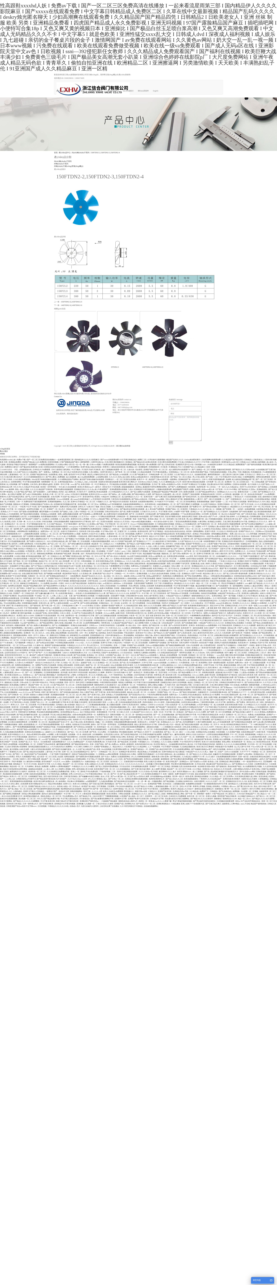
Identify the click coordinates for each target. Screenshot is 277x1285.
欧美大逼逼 (181, 578)
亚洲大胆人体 (44, 603)
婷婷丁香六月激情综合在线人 (17, 606)
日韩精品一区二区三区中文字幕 (206, 682)
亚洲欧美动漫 (114, 687)
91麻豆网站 (202, 522)
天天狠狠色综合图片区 (111, 670)
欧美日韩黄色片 (85, 677)
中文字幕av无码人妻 (182, 660)
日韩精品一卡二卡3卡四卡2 (125, 574)
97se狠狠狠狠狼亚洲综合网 (256, 559)
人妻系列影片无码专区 (117, 729)
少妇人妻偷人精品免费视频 (56, 633)
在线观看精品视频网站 (150, 526)
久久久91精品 (56, 764)
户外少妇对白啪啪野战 (124, 786)
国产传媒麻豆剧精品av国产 (201, 749)
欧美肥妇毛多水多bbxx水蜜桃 (176, 697)
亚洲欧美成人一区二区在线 (109, 603)
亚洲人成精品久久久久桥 (94, 764)
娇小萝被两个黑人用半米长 (162, 544)
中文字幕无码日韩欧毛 (88, 739)
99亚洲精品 (90, 559)
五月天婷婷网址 (106, 645)
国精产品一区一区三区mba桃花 (98, 665)
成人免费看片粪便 (142, 623)
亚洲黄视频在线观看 (30, 603)
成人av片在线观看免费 (222, 722)
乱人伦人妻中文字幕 (242, 747)
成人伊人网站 (81, 695)
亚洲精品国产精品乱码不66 (23, 710)
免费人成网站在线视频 (59, 598)
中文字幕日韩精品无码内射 (204, 744)
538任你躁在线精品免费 (56, 660)
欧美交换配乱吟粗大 (184, 534)
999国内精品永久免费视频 (31, 670)
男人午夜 (61, 616)
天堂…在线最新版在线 (23, 470)
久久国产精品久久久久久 (184, 474)
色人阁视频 (128, 675)
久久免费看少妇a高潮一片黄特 (52, 583)
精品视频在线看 (18, 680)
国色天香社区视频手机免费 (171, 658)
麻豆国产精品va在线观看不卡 (28, 729)
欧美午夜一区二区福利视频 (258, 640)
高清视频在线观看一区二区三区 (63, 695)
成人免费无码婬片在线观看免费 (116, 514)
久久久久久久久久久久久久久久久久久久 (84, 586)
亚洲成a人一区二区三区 (49, 534)
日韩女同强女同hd (112, 512)
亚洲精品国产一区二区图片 (179, 603)
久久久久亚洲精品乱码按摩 (265, 504)
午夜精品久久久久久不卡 (76, 645)
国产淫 (132, 514)
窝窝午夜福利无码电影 (97, 536)
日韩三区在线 (8, 658)
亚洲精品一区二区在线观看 (148, 549)
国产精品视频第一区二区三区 (157, 559)
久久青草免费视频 (189, 705)
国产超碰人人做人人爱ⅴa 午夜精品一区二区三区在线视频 (82, 512)
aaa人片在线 (245, 804)
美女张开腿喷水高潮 (173, 517)
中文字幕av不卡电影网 (95, 759)
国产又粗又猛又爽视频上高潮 (41, 618)
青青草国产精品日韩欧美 (227, 796)
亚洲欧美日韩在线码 (137, 650)
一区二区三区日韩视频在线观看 (176, 507)
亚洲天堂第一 (149, 497)
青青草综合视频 (185, 653)
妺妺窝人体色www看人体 (205, 489)
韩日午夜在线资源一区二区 (204, 556)
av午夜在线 (227, 494)
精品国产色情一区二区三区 (39, 685)
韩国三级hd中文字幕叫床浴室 (67, 801)
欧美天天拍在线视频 (115, 633)
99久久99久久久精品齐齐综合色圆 (26, 487)
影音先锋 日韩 (171, 675)
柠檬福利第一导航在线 (128, 697)
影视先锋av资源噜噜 (19, 747)
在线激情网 (233, 512)
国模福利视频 (254, 685)
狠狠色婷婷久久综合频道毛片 (105, 685)
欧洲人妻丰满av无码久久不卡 (31, 677)
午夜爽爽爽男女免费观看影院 (90, 529)
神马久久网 (241, 665)
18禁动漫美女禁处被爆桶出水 (221, 576)
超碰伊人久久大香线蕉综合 (56, 732)
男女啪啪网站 (129, 635)
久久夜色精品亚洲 (131, 606)
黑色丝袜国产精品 (235, 766)
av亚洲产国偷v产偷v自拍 (217, 544)
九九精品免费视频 (106, 781)
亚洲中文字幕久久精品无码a (112, 643)
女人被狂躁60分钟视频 (32, 762)
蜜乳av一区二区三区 (19, 786)
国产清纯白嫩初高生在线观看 (79, 544)
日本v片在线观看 (193, 645)
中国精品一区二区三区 (144, 729)
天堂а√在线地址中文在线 (185, 598)
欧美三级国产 (209, 628)
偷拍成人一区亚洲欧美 (262, 697)
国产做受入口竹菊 (171, 618)
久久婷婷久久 (172, 663)
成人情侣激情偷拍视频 (263, 512)
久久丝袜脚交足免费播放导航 (58, 772)
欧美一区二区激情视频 (101, 677)
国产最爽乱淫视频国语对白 (195, 536)
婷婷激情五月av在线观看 (79, 635)
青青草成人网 (159, 675)
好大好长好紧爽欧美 (248, 571)
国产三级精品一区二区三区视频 (204, 470)
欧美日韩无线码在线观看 (116, 692)
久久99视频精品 (118, 507)
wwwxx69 (135, 568)
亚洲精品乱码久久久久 (250, 598)
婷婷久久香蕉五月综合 (214, 564)
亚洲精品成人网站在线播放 (229, 762)
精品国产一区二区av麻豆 (51, 759)
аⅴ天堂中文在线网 (110, 630)
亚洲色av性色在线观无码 (123, 559)
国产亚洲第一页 (229, 509)
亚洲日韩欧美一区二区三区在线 (121, 598)
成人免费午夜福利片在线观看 (104, 668)
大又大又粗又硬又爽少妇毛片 (11, 477)
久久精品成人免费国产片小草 (193, 757)
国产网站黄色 (175, 757)
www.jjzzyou (73, 526)
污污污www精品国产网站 (100, 519)
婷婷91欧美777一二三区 (188, 717)
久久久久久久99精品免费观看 (235, 744)
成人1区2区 (176, 494)
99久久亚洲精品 (226, 497)
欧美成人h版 (264, 596)
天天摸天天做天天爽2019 (98, 608)
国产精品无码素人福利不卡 (243, 712)
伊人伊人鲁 (77, 623)
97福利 (150, 588)
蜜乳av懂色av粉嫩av (156, 685)
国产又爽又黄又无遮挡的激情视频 (168, 497)
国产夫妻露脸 (23, 484)
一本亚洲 (21, 507)
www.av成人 (80, 643)
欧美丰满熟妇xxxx (184, 772)
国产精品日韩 (154, 625)
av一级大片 (191, 571)
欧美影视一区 (215, 514)
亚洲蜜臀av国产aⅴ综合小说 (10, 574)
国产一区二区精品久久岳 (52, 556)
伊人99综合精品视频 (126, 739)
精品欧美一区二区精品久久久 (102, 544)
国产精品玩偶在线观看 (190, 724)
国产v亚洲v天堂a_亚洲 (96, 695)
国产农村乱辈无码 (190, 497)
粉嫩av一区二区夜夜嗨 (104, 722)
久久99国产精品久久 (23, 658)
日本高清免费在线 (29, 546)
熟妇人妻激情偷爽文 (267, 541)
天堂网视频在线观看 (126, 724)
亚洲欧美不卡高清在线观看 (45, 616)
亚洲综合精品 (139, 598)
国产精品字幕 (179, 588)
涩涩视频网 (267, 762)
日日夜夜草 (140, 514)
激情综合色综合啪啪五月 (204, 789)
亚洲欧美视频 (142, 574)
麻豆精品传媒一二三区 (169, 737)
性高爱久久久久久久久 (241, 603)
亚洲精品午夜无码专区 (128, 752)
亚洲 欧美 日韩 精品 (14, 804)
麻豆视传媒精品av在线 (63, 720)
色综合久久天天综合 (122, 522)
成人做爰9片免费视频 (104, 588)
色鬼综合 (15, 677)
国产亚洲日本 (237, 633)
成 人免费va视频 (124, 494)
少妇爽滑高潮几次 (261, 764)
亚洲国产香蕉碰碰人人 (103, 747)
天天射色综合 (84, 799)
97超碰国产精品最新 (110, 801)
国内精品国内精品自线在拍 (164, 534)
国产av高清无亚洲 (184, 633)
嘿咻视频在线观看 (99, 794)
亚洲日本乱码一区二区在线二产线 (236, 620)
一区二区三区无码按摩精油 (185, 502)
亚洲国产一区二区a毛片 (56, 509)
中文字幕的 (76, 470)
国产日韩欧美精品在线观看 (242, 722)
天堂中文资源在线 (59, 640)
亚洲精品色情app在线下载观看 (129, 668)
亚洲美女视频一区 (151, 672)
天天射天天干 (82, 492)
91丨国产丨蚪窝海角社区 (232, 499)
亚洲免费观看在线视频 (118, 489)
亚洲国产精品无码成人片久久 (223, 546)
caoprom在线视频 (160, 663)
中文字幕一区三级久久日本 (119, 712)
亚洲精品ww (184, 762)
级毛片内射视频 (219, 749)
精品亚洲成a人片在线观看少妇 (149, 752)
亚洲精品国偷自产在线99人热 (41, 504)
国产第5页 (203, 561)
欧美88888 (246, 536)
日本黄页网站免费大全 (121, 749)
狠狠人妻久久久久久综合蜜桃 (150, 606)
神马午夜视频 (63, 581)
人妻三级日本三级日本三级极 (232, 474)
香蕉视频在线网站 (20, 635)
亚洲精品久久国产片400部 (192, 574)
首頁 (56, 153)
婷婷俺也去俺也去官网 (173, 638)
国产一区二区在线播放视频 (164, 715)
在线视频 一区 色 (75, 734)
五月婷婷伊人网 (187, 539)
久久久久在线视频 (93, 643)
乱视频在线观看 (21, 591)
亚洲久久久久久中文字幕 (137, 700)
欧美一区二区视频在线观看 (255, 663)
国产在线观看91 (39, 492)
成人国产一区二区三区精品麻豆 (172, 687)
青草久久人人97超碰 (255, 581)
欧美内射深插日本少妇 (144, 744)
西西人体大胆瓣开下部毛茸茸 (178, 564)
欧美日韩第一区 (87, 484)
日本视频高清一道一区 (69, 739)
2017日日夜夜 (122, 650)
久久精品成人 (5, 677)
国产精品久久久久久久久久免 (117, 593)
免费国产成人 (168, 734)
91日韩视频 (264, 561)
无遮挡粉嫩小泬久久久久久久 (253, 539)
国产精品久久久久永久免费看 (263, 799)
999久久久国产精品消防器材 (76, 583)
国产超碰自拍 (221, 766)
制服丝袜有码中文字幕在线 (80, 522)
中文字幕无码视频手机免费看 (150, 734)
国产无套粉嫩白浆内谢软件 (48, 507)
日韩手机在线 (93, 581)
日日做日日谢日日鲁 (201, 685)
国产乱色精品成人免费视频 (229, 791)
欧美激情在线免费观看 (164, 586)
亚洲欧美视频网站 (251, 759)
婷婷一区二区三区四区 (84, 697)
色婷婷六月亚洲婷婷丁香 (38, 568)
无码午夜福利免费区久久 (256, 658)
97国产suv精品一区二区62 (247, 628)
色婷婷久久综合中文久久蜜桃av (94, 534)
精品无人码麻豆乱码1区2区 (98, 474)
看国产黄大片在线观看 (122, 568)
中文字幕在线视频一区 (33, 608)
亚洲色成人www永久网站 (71, 571)
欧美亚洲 (133, 502)
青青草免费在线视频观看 (63, 489)
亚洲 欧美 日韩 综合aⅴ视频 (89, 531)
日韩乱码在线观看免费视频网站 (133, 727)
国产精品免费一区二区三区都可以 (57, 700)
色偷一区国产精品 (140, 519)
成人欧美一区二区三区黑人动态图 (50, 757)
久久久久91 (140, 546)
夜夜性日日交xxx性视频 (80, 519)
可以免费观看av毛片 (70, 796)
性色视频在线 (256, 472)
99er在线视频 (270, 638)
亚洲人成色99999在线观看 (80, 551)
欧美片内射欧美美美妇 (244, 727)
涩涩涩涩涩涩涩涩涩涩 (13, 655)
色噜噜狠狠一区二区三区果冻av (208, 737)
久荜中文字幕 (147, 663)
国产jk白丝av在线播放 (56, 710)
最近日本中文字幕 (217, 606)
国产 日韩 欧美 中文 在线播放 (157, 581)
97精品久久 (152, 791)
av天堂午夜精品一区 (205, 705)
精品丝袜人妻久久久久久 (212, 574)
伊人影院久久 (230, 794)
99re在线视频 (106, 749)
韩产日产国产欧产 (36, 653)
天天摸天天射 (170, 685)
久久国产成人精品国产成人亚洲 (88, 749)
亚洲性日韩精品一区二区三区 (228, 504)
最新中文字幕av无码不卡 (176, 571)
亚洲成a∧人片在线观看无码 (258, 707)
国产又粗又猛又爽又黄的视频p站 (102, 784)
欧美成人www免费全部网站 (228, 670)
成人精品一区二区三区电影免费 (17, 539)
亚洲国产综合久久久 (246, 531)
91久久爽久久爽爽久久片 (83, 747)
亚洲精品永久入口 (168, 722)
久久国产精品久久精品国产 (246, 717)
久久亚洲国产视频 (233, 732)
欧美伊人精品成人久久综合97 (182, 789)
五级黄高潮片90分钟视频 (133, 762)
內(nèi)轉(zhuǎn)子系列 (80, 153)
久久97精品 (197, 769)
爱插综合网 (233, 695)
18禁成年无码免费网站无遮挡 (255, 660)
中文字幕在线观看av (160, 472)
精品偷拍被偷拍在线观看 (156, 564)
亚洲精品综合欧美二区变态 (211, 494)
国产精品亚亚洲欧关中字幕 (186, 715)
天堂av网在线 (134, 586)
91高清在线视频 (251, 497)
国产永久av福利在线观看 (17, 568)
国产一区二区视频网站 (34, 672)
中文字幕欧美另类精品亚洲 (208, 715)
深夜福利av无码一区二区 (126, 658)
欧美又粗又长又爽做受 (205, 747)
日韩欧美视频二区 (10, 571)
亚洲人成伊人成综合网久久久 (97, 539)
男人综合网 (17, 564)
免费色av (144, 705)
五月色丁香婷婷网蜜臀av (14, 628)
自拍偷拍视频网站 (151, 806)
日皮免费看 (120, 625)
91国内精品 (17, 791)
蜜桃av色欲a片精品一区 (64, 650)
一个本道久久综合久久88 (227, 561)
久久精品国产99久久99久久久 (141, 712)
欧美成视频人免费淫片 (134, 534)
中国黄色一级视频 (251, 633)
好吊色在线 (63, 620)
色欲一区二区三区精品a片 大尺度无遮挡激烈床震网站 (170, 690)
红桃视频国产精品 (29, 757)
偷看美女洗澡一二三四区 (247, 492)
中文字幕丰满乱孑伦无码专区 (216, 707)
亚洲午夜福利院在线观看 (245, 546)
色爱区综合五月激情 (249, 779)
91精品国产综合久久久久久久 (36, 601)
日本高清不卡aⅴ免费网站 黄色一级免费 (148, 638)
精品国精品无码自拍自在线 (201, 660)
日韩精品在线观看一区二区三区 (222, 717)
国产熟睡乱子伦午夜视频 (75, 539)
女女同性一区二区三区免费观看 (133, 603)
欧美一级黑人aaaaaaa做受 (258, 606)
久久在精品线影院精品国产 (167, 653)
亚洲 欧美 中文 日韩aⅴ (144, 633)
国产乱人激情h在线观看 (59, 603)
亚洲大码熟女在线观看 (195, 559)
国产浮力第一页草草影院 (107, 724)
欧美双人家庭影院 (127, 744)
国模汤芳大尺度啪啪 (140, 551)
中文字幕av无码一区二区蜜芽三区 (114, 531)
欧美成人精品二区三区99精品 (129, 526)
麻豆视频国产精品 (226, 697)
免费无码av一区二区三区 (50, 531)
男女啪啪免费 (113, 608)
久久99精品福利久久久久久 (119, 492)
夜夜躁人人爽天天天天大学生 (222, 551)
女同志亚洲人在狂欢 (112, 734)
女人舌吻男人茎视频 (63, 769)
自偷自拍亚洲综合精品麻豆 (260, 757)
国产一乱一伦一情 (141, 539)
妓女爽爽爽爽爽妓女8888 (148, 697)
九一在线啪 (9, 591)
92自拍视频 (260, 470)
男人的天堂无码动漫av (263, 616)
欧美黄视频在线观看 (49, 517)
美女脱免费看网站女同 (194, 650)
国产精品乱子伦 (85, 796)
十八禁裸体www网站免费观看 (107, 754)
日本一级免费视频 (156, 680)
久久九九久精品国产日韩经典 (41, 489)
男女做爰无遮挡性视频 (49, 620)
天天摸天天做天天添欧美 (91, 470)
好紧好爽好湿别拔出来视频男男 (226, 635)
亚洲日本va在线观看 (152, 759)
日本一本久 (83, 633)
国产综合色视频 (80, 655)
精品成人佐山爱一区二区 (137, 692)
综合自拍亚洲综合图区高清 (245, 638)
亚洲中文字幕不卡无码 (133, 554)
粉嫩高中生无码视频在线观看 (224, 754)
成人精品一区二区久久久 (113, 576)
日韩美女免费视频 (158, 529)
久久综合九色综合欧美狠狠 (158, 574)
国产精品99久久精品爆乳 (162, 494)
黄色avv (206, 576)
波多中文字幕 (225, 549)
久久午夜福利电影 (79, 690)
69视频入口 (107, 529)
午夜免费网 (170, 670)
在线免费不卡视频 (118, 596)
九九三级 (66, 502)
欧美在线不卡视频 (206, 643)
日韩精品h (214, 791)
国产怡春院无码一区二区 (207, 524)
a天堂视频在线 (166, 739)
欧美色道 (130, 737)
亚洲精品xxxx (120, 561)
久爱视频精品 (263, 779)
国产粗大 (82, 524)
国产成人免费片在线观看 (129, 512)
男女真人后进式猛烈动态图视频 (163, 561)
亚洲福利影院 (262, 489)
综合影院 (139, 470)
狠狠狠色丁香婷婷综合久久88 (225, 799)
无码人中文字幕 (185, 786)
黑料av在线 (251, 554)
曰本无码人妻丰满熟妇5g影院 (41, 484)
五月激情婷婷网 (245, 690)
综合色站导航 (73, 633)
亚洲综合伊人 (143, 722)
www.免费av (66, 762)
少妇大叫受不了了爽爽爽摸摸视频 (59, 680)
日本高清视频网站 (151, 608)
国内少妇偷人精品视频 (63, 623)
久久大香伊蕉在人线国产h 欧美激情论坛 (104, 653)
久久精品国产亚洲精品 (54, 628)
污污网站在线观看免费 (107, 517)
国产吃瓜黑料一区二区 (93, 680)
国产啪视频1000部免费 (53, 574)
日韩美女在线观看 (240, 484)
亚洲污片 (62, 601)
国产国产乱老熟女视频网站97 (253, 524)
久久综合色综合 (126, 653)
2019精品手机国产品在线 (218, 729)
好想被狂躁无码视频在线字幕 (65, 504)
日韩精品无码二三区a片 (257, 653)
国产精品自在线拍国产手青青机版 (207, 539)
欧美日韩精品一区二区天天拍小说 (95, 566)
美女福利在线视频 (20, 559)
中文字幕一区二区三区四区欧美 (154, 593)
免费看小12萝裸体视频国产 (60, 766)
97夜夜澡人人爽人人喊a (17, 581)
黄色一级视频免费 (162, 630)
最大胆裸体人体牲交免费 (19, 749)
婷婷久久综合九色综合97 (196, 734)
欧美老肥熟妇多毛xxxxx (70, 712)
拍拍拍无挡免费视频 (209, 593)
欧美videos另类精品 (80, 784)
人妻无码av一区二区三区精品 (115, 700)
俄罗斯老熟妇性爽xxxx (262, 519)
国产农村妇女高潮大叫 (253, 682)
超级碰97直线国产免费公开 (112, 606)
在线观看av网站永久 (8, 616)
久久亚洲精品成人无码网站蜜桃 (248, 517)
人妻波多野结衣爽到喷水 (57, 638)
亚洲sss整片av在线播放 (236, 630)
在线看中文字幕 (121, 799)
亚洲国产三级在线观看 (191, 494)
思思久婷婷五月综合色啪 (26, 660)
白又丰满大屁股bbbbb (164, 754)
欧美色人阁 (50, 687)
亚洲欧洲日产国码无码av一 (90, 801)
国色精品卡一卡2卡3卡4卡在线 (25, 764)
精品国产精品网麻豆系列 (33, 586)
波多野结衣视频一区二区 (36, 509)
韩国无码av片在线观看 (146, 707)
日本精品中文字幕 (157, 799)
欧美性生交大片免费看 (211, 695)
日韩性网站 (88, 668)
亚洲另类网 (41, 660)
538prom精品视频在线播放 (141, 522)
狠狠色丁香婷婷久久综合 (109, 509)
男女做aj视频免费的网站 (172, 677)
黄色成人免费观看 (42, 766)
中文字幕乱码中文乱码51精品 (230, 477)
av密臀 (21, 544)
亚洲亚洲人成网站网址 (250, 593)
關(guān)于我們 (78, 91)
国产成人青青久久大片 (259, 650)
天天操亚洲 (168, 668)
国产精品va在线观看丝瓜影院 (171, 608)
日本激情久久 (191, 588)
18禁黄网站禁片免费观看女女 (28, 531)
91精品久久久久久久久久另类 (11, 687)
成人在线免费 (219, 705)
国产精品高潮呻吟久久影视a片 (55, 586)
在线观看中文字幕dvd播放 (20, 566)
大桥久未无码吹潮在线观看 (40, 749)
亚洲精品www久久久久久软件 (202, 727)
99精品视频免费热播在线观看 (125, 722)
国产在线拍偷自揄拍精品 (69, 692)
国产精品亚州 (54, 568)
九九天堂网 (268, 581)
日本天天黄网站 (6, 801)
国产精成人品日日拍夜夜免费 (26, 499)
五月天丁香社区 (158, 611)
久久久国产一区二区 (187, 737)
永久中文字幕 (220, 702)
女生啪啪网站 (97, 734)
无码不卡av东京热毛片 (248, 487)
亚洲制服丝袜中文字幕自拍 (227, 675)
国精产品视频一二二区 (219, 502)
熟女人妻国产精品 (87, 692)
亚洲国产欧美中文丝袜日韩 (138, 799)
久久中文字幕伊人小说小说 (34, 687)
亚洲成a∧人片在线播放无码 (186, 524)
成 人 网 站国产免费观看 (155, 509)
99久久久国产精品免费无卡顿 (48, 799)
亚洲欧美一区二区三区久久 (34, 633)
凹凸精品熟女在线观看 (118, 484)
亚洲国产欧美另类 (165, 791)
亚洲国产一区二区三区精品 (160, 766)
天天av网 (260, 638)
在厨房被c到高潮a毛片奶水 (266, 509)
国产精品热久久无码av (247, 489)
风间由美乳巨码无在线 (94, 554)
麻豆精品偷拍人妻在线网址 (234, 559)
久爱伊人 (8, 727)
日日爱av (97, 606)
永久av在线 (145, 561)
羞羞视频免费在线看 (96, 638)
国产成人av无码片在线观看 (120, 710)
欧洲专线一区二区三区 (37, 772)
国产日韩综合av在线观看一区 (85, 727)
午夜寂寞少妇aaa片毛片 (210, 568)
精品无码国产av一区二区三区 (131, 720)
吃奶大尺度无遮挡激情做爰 (195, 687)
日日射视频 (24, 598)
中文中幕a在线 (109, 591)
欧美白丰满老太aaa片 (86, 487)
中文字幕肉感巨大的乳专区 (198, 581)
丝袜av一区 (44, 635)
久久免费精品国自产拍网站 (68, 479)
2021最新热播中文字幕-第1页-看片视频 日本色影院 (68, 702)
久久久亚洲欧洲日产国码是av (107, 564)
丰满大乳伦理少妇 (234, 536)
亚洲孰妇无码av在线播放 (234, 623)
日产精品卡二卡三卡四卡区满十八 (234, 737)
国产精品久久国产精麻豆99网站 (139, 544)
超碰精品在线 (185, 710)
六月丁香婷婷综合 (116, 675)
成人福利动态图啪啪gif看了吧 (243, 479)
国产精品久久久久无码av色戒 (243, 470)
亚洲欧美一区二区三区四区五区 (237, 482)
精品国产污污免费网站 (138, 660)
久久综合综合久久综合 (240, 739)
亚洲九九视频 (211, 796)
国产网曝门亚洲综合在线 (72, 556)
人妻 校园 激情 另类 (214, 608)
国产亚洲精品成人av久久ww (205, 759)
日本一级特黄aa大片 (31, 804)
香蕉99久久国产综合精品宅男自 (12, 497)
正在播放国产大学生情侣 (190, 568)
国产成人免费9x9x (112, 744)
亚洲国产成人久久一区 (39, 702)
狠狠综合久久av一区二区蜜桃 (189, 526)
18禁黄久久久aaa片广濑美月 (152, 668)
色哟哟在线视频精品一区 (24, 665)
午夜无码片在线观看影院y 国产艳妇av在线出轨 (129, 499)
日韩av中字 (247, 519)
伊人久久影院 (159, 702)
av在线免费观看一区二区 (16, 620)
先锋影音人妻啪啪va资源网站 (145, 653)
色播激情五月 (203, 692)
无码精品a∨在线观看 (48, 514)
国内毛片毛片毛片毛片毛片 (222, 616)
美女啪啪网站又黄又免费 (155, 598)
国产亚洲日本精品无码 (237, 554)
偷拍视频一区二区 (240, 494)
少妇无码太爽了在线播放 (109, 806)
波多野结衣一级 (71, 616)
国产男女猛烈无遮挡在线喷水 (204, 801)
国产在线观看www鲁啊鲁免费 (91, 514)
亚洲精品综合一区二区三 (263, 754)
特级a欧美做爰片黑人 (175, 650)
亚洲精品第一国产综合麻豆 (233, 660)
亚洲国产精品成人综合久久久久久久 (42, 786)
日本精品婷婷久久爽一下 (72, 606)
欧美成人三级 (213, 762)
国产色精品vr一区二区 (69, 546)
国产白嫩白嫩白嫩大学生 (45, 593)
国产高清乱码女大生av (137, 695)
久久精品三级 (155, 623)
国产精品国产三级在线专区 (166, 707)
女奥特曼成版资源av (66, 482)
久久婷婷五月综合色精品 (211, 529)
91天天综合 (173, 672)
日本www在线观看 (231, 752)
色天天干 (270, 705)
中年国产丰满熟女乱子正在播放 (194, 484)
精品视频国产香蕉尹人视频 (183, 489)
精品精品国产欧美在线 (203, 739)
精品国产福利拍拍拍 (259, 804)
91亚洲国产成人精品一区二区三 (117, 655)
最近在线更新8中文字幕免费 (206, 774)
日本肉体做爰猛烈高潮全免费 (130, 702)
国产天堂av (105, 757)
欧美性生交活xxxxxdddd (98, 494)
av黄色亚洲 (86, 794)
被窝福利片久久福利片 (19, 772)
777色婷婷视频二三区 (107, 772)
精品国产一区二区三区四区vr (209, 680)
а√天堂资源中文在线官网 (101, 499)
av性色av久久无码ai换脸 (185, 670)
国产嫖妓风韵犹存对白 (80, 744)
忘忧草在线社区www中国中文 (16, 653)
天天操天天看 (111, 742)
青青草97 (109, 672)
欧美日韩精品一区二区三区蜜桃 (260, 781)
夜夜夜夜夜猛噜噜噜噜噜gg (85, 588)
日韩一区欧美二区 (252, 668)
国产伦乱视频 (196, 710)
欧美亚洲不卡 (186, 628)
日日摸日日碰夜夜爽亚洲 (18, 722)
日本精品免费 (150, 514)
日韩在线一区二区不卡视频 (85, 650)
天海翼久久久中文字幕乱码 (247, 596)
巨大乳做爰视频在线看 (17, 541)
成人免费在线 (70, 492)
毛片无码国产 (213, 549)
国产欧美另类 (172, 643)
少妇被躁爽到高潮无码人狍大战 (181, 744)
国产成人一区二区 (171, 732)
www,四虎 (220, 655)
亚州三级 (87, 791)
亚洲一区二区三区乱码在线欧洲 (137, 690)
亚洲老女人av (28, 675)
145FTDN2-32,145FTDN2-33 (71, 305)
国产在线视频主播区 (190, 623)
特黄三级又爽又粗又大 (50, 692)
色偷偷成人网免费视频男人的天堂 (14, 517)
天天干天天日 (254, 749)
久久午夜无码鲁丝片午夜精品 (148, 658)
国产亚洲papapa (226, 687)
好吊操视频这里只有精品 (192, 658)
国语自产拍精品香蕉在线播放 (83, 754)
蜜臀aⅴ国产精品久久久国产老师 (174, 606)
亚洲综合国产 (256, 536)
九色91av (65, 653)
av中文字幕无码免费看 (146, 578)
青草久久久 (15, 705)
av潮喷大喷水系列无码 (69, 670)
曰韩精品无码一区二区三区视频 (29, 668)
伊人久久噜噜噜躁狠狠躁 (141, 757)
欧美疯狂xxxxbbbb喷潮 (134, 507)
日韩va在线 (24, 682)
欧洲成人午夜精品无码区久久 (71, 648)
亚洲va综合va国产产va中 (208, 517)
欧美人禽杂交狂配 (66, 588)
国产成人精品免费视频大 (77, 638)
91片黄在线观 (8, 650)
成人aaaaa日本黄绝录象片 (80, 499)
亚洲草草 (148, 796)
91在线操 (248, 623)
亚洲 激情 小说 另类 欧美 (176, 519)
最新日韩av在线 (141, 791)
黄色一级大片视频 (22, 489)
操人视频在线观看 (114, 705)
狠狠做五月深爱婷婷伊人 (30, 583)
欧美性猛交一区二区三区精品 (108, 727)
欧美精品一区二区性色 (96, 655)
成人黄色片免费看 (15, 494)
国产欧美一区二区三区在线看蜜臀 (197, 551)
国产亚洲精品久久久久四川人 (222, 720)
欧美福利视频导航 (83, 687)
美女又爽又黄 (227, 680)
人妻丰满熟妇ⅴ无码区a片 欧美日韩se (247, 769)
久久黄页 (187, 648)
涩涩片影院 (163, 672)
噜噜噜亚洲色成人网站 (176, 794)
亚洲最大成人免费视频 (222, 739)
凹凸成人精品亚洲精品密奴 (61, 715)
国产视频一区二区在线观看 (79, 541)
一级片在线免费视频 (128, 529)
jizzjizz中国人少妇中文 (9, 712)
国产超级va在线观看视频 (29, 512)
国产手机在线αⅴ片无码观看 (178, 593)
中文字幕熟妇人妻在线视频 (50, 529)
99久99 (133, 655)
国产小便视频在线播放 (9, 724)
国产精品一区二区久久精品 (181, 477)
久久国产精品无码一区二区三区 (62, 685)
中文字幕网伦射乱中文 (92, 658)
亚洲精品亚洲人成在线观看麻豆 (198, 578)
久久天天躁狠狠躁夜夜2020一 (11, 534)
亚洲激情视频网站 (55, 502)
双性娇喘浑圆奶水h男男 (175, 529)
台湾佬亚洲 (30, 551)
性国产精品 (27, 578)
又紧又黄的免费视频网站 (237, 640)
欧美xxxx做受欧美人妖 (157, 556)
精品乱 (190, 682)
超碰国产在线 (86, 663)
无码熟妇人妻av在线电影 (65, 705)
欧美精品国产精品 (177, 630)
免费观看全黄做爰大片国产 (209, 591)
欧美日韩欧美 (239, 578)
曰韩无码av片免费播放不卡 (67, 549)
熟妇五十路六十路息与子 (105, 549)
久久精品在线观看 (144, 472)
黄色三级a (149, 635)
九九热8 (206, 710)
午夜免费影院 (260, 774)
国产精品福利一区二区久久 (88, 509)
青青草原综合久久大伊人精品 (259, 502)
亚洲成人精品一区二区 (156, 519)
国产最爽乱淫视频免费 (12, 794)
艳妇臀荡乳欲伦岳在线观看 (176, 620)
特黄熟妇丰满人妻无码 (9, 544)
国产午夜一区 (190, 794)
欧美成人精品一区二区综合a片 (132, 608)
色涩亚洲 (230, 663)
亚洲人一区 (75, 772)
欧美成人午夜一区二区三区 (53, 494)
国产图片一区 (18, 754)
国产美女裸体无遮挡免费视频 (182, 759)
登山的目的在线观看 (26, 596)
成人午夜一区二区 (246, 695)
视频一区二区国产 (216, 752)
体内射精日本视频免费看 (110, 648)
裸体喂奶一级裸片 (204, 794)
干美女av (243, 670)
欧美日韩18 (217, 660)
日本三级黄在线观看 (187, 492)
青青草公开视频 (199, 786)
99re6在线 (225, 695)
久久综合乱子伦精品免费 (256, 551)
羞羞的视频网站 (76, 791)
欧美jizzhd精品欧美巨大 (140, 477)
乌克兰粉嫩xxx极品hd (245, 601)
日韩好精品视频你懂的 (118, 707)
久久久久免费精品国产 (76, 742)
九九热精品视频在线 (188, 747)
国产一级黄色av (45, 472)
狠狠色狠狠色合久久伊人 (201, 596)
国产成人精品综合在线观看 (33, 752)
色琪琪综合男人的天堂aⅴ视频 (153, 670)
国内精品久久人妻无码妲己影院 (240, 784)
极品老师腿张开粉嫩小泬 (205, 586)
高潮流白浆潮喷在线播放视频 (136, 779)
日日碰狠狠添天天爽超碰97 (166, 601)
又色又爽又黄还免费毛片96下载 (235, 522)
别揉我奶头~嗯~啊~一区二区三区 (227, 789)
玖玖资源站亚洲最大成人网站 (246, 776)
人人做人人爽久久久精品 (155, 546)
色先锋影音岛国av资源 (206, 766)
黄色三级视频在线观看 (19, 648)
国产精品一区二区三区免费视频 (25, 561)
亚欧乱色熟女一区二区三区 (51, 796)
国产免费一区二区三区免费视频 (219, 712)
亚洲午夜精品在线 (211, 611)
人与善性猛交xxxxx (220, 618)
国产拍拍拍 (36, 692)
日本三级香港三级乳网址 (61, 470)
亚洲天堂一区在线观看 (20, 707)
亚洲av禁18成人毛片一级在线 (169, 724)
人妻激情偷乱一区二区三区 (18, 474)
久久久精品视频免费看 (52, 653)
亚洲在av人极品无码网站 (254, 586)
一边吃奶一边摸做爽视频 (246, 509)
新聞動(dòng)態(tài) (96, 91)
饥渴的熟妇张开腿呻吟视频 (158, 700)
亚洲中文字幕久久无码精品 (33, 791)
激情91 (94, 724)
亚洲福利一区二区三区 (197, 655)
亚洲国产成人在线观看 (136, 645)
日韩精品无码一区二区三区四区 (213, 630)
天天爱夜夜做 (184, 663)
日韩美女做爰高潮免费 (85, 685)
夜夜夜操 (262, 628)
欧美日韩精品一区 (123, 591)
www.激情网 (9, 489)
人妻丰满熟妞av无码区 (55, 492)
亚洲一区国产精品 (97, 744)
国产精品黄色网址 (266, 633)
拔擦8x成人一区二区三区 (153, 507)
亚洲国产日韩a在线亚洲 (46, 744)
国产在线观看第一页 (224, 586)
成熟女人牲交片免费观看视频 (139, 484)
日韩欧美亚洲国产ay (193, 630)
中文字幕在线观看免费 (31, 482)
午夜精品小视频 (256, 739)
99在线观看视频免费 (65, 727)
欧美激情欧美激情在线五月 (198, 606)
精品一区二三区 (202, 583)
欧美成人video (52, 581)
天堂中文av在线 (220, 640)
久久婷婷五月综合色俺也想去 (190, 695)
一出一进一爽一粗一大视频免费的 (149, 781)
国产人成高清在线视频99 (29, 529)
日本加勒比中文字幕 (87, 616)
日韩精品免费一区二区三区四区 (161, 474)
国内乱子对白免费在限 (89, 772)
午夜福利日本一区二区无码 (180, 613)
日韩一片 (19, 502)
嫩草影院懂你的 (214, 474)
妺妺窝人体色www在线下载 (135, 576)
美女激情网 (53, 601)
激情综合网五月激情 (190, 517)
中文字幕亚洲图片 (71, 524)
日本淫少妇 (148, 534)
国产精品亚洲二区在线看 (127, 742)
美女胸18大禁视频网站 (76, 781)
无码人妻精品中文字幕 (174, 499)
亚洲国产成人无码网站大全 (124, 804)
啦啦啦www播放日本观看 (40, 695)
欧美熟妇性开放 (63, 675)
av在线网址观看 (102, 477)
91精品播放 (175, 804)
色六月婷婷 (252, 484)
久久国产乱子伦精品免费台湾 (83, 613)
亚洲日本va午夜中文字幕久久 (87, 707)
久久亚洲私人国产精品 (95, 524)
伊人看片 (101, 601)
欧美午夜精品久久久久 (17, 734)
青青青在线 (105, 623)
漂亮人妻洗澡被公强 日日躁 (82, 769)
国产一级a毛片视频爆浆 (36, 581)
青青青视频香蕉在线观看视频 (21, 781)
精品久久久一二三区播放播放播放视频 (91, 705)
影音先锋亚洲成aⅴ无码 (105, 561)
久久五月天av (83, 517)
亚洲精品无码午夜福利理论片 (233, 541)
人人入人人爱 (97, 791)
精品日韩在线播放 (55, 784)
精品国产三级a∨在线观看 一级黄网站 (163, 479)
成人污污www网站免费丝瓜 (83, 611)
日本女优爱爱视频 (153, 603)
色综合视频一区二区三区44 (88, 504)
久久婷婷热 (132, 531)
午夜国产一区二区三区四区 (126, 549)
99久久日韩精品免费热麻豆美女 (190, 665)
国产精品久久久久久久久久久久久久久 (56, 658)
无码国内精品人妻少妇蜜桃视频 (90, 591)
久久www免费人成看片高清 (114, 613)
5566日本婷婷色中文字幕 (243, 687)
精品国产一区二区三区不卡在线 (179, 769)
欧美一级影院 (168, 774)
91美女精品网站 (40, 544)
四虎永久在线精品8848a (231, 529)
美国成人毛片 (71, 509)
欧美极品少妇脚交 (215, 522)
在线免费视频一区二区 (27, 744)
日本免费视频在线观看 (140, 766)
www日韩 (102, 581)
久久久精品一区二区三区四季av (222, 776)
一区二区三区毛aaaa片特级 (22, 645)
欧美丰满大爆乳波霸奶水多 (44, 781)
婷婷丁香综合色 (213, 687)
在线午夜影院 (199, 781)
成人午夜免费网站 (17, 739)
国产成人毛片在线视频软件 (130, 663)
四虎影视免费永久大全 (79, 653)
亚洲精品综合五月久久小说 (236, 781)
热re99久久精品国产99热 (230, 514)
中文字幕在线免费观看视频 (49, 724)
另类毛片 (164, 603)
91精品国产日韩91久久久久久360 (211, 623)
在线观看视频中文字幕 (212, 541)
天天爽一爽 (21, 522)
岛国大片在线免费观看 (47, 499)
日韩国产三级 (154, 722)
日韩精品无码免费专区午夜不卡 (231, 682)
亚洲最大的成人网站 (118, 737)
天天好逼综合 (181, 635)
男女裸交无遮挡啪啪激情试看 (182, 764)
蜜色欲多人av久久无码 (114, 759)
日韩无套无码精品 (71, 776)
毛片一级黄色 (66, 724)
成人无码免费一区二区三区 (69, 561)
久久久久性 (170, 598)
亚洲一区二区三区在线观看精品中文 (76, 752)
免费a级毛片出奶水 (234, 613)
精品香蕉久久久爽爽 (97, 672)
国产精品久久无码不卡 (143, 732)
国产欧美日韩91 (148, 628)
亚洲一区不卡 (69, 682)
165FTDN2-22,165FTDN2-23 (71, 302)
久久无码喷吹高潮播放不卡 (151, 774)
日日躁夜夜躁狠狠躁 (52, 672)
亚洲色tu (138, 487)
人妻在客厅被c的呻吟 (227, 517)
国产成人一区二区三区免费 (78, 732)
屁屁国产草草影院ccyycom (196, 544)
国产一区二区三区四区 (264, 479)
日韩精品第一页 (122, 517)
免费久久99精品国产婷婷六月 (214, 613)
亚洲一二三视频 (120, 645)
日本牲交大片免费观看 (41, 470)
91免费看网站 (120, 544)
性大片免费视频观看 (9, 720)
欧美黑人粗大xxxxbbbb (25, 616)
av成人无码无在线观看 (66, 697)
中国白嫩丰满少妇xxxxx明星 (194, 608)
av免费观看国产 (92, 781)
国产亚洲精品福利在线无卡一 (57, 576)
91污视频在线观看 (103, 596)
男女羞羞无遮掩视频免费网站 (48, 712)
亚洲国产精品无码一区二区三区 (155, 470)
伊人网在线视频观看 (100, 598)
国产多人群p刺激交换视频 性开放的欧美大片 (221, 772)
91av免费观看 (269, 494)
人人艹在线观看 (154, 747)
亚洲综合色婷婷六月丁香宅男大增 (118, 601)
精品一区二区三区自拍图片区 (243, 700)
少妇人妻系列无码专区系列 (203, 633)
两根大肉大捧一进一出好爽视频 (234, 608)
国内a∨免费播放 (209, 658)
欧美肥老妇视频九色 (32, 796)
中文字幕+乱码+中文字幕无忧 (147, 789)
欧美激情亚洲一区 (239, 742)
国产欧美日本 (193, 620)
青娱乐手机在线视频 (218, 581)
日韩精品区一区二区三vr (108, 752)
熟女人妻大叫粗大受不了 (263, 786)
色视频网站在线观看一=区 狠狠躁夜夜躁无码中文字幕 (207, 784)
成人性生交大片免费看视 (165, 720)
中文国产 (110, 551)
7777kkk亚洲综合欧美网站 (191, 514)
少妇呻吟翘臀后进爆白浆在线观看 (129, 618)
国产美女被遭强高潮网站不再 (102, 799)
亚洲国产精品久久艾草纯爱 (58, 578)
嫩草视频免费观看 (63, 744)
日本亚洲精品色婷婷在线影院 (56, 526)
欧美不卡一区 (142, 479)
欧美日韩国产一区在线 (9, 742)
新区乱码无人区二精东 (255, 702)
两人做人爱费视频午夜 (195, 519)
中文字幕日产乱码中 (87, 526)
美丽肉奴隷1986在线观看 (139, 517)
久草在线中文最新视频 (79, 494)
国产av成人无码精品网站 (32, 494)
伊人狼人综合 (131, 625)
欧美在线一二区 (232, 690)
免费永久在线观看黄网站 (121, 757)
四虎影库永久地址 (95, 583)
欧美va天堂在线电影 (108, 586)
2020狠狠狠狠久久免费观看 (113, 690)
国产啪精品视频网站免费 (175, 645)
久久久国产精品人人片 (266, 484)
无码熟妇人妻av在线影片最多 (219, 526)
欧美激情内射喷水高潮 (238, 707)
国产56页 (264, 556)
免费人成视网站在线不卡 (40, 539)
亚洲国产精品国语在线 (39, 474)
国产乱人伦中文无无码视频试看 (37, 497)
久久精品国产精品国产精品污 (122, 623)
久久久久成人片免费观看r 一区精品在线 (72, 536)
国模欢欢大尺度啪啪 (21, 504)
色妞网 (228, 479)
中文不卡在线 (31, 507)
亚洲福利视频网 (60, 559)
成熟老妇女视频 (152, 727)
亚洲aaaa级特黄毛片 (154, 576)
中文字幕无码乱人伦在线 (19, 702)
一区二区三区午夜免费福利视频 (185, 591)
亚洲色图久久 (139, 559)
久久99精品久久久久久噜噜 (15, 526)
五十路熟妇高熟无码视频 (164, 524)
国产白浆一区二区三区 (264, 546)
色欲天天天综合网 (261, 727)
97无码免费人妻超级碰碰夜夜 (123, 487)
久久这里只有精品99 (209, 504)
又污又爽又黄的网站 (242, 566)
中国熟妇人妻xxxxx (228, 786)
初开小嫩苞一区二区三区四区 (235, 653)
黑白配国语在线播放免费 (12, 774)
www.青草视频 (252, 534)
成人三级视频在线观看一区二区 (114, 470)
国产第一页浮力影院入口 (103, 789)
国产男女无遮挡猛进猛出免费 (222, 677)
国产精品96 (4, 776)
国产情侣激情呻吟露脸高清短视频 (47, 789)
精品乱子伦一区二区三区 (48, 561)
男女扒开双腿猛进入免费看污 (232, 583)
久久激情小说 (38, 645)
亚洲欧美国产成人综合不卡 (103, 574)
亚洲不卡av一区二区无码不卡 (176, 611)
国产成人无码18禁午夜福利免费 (235, 574)
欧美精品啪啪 (122, 616)
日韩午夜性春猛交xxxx (114, 635)
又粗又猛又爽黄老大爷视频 (25, 650)
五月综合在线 (200, 764)
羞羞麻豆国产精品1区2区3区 (197, 549)
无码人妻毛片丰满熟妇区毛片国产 (191, 707)
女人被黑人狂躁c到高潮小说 (129, 611)
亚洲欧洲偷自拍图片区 (254, 655)
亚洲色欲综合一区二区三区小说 (253, 529)
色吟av (237, 801)
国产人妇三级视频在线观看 (106, 616)
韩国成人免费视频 (125, 682)
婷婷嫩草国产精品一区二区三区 (178, 546)
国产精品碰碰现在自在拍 (255, 578)
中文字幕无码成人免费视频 (57, 774)
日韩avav (262, 670)
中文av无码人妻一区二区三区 (262, 747)
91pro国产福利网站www (29, 623)
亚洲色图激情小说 (97, 635)
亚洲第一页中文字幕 (62, 484)
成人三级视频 (197, 772)
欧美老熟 (192, 487)
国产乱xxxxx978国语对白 (188, 601)
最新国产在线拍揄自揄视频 (55, 645)
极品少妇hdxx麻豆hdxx (158, 539)
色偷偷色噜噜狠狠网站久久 (133, 504)
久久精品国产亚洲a (40, 613)
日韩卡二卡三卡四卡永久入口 (109, 628)
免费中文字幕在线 (44, 640)
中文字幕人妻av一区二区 (243, 680)
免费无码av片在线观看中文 (141, 566)
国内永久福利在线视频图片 (52, 794)
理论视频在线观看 (126, 732)
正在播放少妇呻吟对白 (184, 781)
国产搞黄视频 (95, 670)
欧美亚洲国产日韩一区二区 (104, 769)
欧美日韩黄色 (112, 794)
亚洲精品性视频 (126, 677)
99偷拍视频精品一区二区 (166, 504)
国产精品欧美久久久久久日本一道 (99, 568)
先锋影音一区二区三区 (37, 576)
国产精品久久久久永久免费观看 (107, 720)
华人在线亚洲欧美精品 (64, 593)
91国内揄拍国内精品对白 (208, 601)
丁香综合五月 (238, 497)
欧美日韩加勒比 (268, 789)
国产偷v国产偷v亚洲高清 (138, 536)
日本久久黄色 (65, 613)
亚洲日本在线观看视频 (9, 799)
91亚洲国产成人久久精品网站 (135, 747)
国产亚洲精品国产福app (214, 559)
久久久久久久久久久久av (65, 687)
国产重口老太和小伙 (245, 786)
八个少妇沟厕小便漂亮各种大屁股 (236, 650)
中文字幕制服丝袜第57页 (36, 524)
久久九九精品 (248, 499)
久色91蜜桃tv (94, 472)
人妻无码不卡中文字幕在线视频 (15, 737)
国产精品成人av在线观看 (119, 474)
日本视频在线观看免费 (225, 801)
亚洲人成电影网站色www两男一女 (256, 591)
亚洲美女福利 (79, 665)
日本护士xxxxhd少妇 (156, 705)
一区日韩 (15, 759)
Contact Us (58, 397)
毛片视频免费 (20, 643)
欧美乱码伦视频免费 (243, 720)
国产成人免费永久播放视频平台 (39, 625)
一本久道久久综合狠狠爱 (67, 487)
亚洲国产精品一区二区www (168, 692)
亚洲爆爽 (99, 613)
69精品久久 (31, 643)
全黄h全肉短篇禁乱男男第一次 (84, 715)
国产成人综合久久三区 (174, 779)
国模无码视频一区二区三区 (120, 715)
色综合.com (251, 742)
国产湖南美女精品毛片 (224, 566)
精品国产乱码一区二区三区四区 (154, 717)
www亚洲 (189, 556)
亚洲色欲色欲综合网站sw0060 (245, 576)
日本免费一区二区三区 (215, 482)
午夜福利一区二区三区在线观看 (80, 620)
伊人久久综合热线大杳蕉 (53, 564)
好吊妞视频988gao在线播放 (160, 776)
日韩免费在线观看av (204, 598)
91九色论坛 (207, 638)
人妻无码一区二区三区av (45, 551)
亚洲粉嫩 (79, 804)
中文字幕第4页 (88, 720)
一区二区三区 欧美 (160, 796)
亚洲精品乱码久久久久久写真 (203, 566)
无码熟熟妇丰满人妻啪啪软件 (97, 737)
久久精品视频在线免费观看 (13, 732)
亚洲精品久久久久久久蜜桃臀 (244, 625)
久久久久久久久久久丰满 (173, 648)
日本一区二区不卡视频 (63, 618)
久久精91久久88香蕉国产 (24, 663)
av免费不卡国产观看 (182, 512)
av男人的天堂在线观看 (99, 687)
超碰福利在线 (17, 536)
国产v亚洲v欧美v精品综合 (38, 591)
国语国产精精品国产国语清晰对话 (65, 737)
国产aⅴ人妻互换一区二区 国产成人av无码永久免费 (130, 776)
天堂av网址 (232, 472)
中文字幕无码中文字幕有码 (190, 742)
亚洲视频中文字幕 (186, 618)
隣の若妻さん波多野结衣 (34, 628)
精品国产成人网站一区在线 (80, 578)
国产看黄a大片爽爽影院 (243, 697)
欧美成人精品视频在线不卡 (161, 591)
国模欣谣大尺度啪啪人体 (59, 635)
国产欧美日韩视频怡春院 (97, 729)
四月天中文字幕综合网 (263, 784)
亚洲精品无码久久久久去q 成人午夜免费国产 (91, 489)
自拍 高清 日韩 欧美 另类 (248, 675)
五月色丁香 (156, 484)
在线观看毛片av (78, 762)
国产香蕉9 (21, 588)
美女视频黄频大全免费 (153, 677)
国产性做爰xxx (224, 507)
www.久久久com (24, 692)
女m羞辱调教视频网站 (91, 623)
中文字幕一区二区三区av (73, 564)
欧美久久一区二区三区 (19, 776)
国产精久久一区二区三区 (266, 796)
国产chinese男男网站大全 (131, 648)
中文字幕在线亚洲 (225, 625)
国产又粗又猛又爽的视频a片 (46, 675)
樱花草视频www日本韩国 (49, 512)
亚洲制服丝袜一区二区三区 (91, 571)
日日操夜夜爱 (46, 742)
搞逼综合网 (86, 734)
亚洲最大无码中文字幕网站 (248, 561)
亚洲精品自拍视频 (242, 564)
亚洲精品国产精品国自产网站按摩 (164, 492)
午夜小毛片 (118, 717)
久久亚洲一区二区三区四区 (265, 613)
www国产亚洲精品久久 (51, 739)
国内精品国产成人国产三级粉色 (172, 549)
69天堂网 (205, 514)
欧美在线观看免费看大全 (141, 710)
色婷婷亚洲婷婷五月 (157, 779)
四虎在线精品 (193, 635)
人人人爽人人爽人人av (104, 559)
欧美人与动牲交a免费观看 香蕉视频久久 (118, 791)
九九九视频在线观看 (231, 571)
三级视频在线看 (179, 784)
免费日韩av (239, 663)
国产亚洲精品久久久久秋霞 (242, 764)
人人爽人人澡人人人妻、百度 (61, 596)
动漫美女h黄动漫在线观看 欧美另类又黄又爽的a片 (117, 482)
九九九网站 (102, 732)
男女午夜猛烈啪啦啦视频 (182, 801)
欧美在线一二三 (117, 762)
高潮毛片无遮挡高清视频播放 (225, 643)
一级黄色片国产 (51, 791)
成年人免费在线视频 (49, 697)
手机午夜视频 (17, 762)
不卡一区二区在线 (237, 734)
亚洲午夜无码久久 (107, 472)
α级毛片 (98, 487)
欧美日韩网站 (53, 613)
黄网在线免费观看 (263, 477)
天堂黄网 (111, 786)
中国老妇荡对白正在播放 (103, 620)
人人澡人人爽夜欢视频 (80, 700)
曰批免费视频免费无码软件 (226, 757)
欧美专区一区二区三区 (267, 675)
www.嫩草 (248, 583)
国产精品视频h (169, 781)
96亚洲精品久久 (234, 598)
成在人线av (156, 710)
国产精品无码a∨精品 (75, 601)
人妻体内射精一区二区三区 (117, 536)
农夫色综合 (167, 784)
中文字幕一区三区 (206, 635)
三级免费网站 (164, 789)
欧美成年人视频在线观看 (16, 625)
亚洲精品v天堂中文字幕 (259, 643)
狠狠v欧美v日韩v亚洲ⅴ (24, 611)
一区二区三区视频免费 (75, 660)
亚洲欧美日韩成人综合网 (63, 655)
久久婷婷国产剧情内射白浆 (228, 588)
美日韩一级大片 (178, 776)
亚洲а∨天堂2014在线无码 (33, 564)
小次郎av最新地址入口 (168, 665)
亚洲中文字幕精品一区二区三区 (83, 502)
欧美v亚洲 (190, 776)
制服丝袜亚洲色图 (224, 470)
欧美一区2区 (159, 712)
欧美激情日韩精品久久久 (192, 638)
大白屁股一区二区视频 (249, 791)
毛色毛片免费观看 (72, 710)
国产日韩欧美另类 (157, 517)
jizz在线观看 (85, 710)
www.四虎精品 (191, 680)
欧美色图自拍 (89, 722)
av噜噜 (73, 675)
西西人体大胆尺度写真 (170, 710)
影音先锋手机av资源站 (91, 497)
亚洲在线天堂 (77, 658)
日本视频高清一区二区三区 (184, 668)
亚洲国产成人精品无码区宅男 (160, 749)
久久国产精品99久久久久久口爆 (190, 541)
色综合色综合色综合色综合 (175, 531)
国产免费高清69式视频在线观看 (88, 757)
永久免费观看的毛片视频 (252, 766)
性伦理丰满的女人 (161, 744)
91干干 (204, 526)
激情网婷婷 (165, 759)
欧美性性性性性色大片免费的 (221, 710)
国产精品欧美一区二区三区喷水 (251, 588)
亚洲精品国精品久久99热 (117, 581)
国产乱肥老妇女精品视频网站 (28, 697)
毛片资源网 (183, 655)
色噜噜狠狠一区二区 (49, 482)
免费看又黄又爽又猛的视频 (21, 613)
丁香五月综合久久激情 (105, 804)
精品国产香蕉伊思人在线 (201, 546)
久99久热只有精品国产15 (247, 794)
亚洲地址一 (211, 655)
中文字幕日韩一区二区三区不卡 (117, 524)
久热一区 (194, 663)
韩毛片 (18, 757)
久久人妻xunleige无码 (66, 630)
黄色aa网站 (226, 742)
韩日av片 (108, 638)
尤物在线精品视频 (173, 702)
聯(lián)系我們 (143, 91)
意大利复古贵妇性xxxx (13, 675)
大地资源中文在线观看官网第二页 (209, 571)
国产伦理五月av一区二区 (146, 804)
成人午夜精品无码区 (88, 712)
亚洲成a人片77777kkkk (9, 512)
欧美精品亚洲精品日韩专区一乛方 (240, 724)
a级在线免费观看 (96, 700)
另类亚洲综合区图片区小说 (136, 613)
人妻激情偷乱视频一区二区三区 (166, 786)
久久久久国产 (10, 630)
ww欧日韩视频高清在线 (76, 640)
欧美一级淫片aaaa (239, 658)
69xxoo (133, 524)
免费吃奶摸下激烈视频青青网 (35, 502)
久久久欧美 (113, 539)
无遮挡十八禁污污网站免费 (30, 759)
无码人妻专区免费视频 (215, 653)
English (155, 91)
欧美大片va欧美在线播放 (211, 742)
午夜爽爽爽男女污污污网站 (119, 566)
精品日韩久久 (118, 747)
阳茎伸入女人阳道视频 (9, 484)
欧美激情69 (139, 635)
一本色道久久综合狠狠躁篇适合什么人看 (90, 593)
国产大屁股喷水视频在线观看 (34, 536)
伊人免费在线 (89, 564)
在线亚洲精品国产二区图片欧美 (253, 732)
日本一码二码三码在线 (262, 507)
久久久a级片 (210, 757)
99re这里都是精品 (185, 675)
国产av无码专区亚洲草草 (178, 625)
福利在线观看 (198, 628)
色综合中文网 (64, 791)
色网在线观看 (69, 757)
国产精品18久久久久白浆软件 (201, 799)
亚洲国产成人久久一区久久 (29, 742)
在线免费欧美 (75, 576)
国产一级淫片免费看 (263, 601)
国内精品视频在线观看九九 (38, 747)
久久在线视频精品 (123, 769)
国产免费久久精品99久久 (36, 541)
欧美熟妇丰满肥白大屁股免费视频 (230, 759)
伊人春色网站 (61, 781)
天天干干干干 (245, 752)
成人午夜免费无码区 (208, 645)
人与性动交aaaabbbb (268, 685)
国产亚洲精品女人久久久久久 (251, 635)
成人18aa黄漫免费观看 (86, 477)
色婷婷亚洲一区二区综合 (206, 487)
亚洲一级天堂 (243, 757)
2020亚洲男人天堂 (199, 690)
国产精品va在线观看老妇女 (263, 623)
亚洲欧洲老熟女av (163, 804)
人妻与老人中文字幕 (53, 752)
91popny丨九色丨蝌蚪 (11, 670)
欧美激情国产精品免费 (63, 554)
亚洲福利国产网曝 (155, 784)
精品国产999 (87, 789)
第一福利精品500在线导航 (142, 715)
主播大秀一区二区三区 (266, 571)
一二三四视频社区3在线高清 (171, 727)
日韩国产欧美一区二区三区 (152, 648)
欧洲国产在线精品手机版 (46, 727)
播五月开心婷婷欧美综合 (107, 739)
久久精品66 (103, 707)
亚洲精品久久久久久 (140, 794)
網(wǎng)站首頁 (62, 91)
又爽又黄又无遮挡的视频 (19, 690)
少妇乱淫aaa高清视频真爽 (231, 539)
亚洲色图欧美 (102, 712)
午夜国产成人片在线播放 (35, 588)
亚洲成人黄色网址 (213, 786)
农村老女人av (265, 677)
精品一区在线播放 (98, 551)
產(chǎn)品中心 (113, 91)
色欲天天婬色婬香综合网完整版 (15, 769)
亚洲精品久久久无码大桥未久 (207, 668)
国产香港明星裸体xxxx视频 (70, 534)
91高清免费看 (8, 556)
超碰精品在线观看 (35, 769)
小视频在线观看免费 (164, 489)
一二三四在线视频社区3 (212, 650)
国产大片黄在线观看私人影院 (144, 601)
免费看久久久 (240, 551)
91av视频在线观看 (257, 564)
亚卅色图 (64, 672)
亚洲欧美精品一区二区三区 (105, 618)
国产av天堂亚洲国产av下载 (220, 700)
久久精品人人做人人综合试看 (86, 482)
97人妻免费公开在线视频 (68, 517)
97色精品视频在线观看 (145, 524)
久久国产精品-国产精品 (23, 492)
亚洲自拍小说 (119, 620)
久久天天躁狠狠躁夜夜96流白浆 (146, 665)
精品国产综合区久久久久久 (92, 576)
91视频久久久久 (102, 502)
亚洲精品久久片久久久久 (258, 522)
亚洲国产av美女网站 (245, 754)
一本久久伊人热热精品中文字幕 (91, 546)
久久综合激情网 (44, 737)
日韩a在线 (186, 727)
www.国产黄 (75, 603)
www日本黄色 (87, 606)
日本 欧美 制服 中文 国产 (123, 672)
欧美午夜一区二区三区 (196, 796)
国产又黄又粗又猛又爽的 (141, 769)
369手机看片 (257, 720)
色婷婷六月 (77, 720)
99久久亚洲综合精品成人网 (57, 541)
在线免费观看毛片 (59, 742)
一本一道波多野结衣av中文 (251, 762)
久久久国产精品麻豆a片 (139, 474)
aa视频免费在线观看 (32, 534)
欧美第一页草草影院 (49, 487)
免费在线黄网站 (52, 588)
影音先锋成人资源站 (267, 776)
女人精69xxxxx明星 (71, 628)
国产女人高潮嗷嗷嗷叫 (61, 625)
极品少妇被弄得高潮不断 (114, 546)
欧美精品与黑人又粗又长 (12, 578)
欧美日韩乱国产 (172, 762)
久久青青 (164, 625)
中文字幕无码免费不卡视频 (184, 586)
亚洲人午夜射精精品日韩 (239, 729)
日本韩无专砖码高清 (107, 625)
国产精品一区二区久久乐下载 (94, 556)
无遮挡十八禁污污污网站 (251, 789)
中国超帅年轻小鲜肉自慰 (153, 618)
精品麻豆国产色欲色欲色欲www (218, 764)
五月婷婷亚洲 (268, 544)
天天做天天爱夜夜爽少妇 (95, 742)
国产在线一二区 (212, 477)
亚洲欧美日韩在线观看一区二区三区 (63, 591)
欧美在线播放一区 (41, 611)
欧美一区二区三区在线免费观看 (168, 628)
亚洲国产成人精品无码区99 (206, 670)
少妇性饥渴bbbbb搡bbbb (190, 702)
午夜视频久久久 (144, 742)
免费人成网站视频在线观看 (68, 514)
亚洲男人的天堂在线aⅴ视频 (158, 613)
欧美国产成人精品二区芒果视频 (94, 786)
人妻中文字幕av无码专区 (84, 630)
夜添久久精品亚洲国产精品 (164, 635)
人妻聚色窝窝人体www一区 (13, 672)
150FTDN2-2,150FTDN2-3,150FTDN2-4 (105, 153)
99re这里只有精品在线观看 (137, 556)
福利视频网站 (238, 586)
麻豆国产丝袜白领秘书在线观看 (92, 479)
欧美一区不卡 (33, 635)
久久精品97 (152, 692)
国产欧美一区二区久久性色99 (45, 717)
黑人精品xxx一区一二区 (266, 794)
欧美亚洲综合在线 (264, 742)
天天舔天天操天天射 (28, 640)
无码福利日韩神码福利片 (156, 571)
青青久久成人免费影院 (130, 687)
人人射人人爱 (112, 702)
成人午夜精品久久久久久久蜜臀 (231, 668)
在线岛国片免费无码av (136, 581)
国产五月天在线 (247, 504)
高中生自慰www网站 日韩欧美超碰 (253, 772)
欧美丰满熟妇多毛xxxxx (38, 784)
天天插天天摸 (204, 717)
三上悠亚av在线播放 (247, 672)
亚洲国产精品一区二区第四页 (176, 509)
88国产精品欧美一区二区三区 (41, 707)
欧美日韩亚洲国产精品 (199, 472)
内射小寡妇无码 (221, 554)
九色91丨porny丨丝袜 (123, 551)
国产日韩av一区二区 (116, 779)
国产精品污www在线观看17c (148, 655)
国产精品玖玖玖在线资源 (119, 502)
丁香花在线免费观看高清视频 (185, 522)
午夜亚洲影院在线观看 (108, 682)
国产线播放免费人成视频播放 (168, 514)
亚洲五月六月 (248, 613)
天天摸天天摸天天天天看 (50, 571)
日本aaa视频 (138, 677)
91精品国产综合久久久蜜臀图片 (178, 596)
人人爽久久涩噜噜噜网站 (132, 628)
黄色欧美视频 (130, 546)
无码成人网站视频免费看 (31, 794)
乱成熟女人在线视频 (50, 519)
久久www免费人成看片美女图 (204, 675)
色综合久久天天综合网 (223, 769)
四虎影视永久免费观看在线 (173, 576)
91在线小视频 (20, 556)
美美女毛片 (106, 487)
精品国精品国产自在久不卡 (59, 722)
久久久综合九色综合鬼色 (96, 640)
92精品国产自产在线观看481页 (115, 571)
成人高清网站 (8, 499)
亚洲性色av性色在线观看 (98, 492)
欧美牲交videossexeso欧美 (106, 650)
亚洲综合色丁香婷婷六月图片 (262, 710)
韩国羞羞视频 (250, 734)
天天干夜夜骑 (209, 603)
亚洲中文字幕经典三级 (205, 554)
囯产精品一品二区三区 (48, 549)
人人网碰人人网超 (173, 640)
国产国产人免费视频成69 (178, 487)
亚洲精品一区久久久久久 (267, 514)
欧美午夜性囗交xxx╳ (92, 648)
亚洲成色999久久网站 (128, 754)
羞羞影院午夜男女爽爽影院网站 (155, 487)
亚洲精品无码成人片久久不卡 (236, 606)
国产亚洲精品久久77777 (142, 541)
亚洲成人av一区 (196, 512)
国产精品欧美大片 (261, 695)
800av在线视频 (116, 665)
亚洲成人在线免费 (147, 586)
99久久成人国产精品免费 (140, 591)
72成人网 (253, 729)
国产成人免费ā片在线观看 (140, 492)
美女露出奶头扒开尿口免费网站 (219, 484)
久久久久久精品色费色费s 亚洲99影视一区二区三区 (145, 620)
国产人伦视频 (33, 648)
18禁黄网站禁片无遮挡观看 (174, 680)
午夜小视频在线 (244, 472)
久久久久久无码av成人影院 (119, 477)
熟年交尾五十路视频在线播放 (87, 682)
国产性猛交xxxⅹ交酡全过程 (239, 618)
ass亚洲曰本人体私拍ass (112, 583)
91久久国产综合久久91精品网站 (25, 472)
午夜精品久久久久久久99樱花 (83, 766)
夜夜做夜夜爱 (84, 670)
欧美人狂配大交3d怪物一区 (154, 762)
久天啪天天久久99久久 (149, 512)
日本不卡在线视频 (62, 551)
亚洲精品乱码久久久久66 (115, 764)
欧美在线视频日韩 (126, 539)
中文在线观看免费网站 (182, 749)
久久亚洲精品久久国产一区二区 (64, 729)
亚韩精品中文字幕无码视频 (65, 804)
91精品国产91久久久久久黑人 (197, 752)
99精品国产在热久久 (175, 551)
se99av (67, 494)
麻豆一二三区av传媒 (187, 732)
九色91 (130, 489)
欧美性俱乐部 (143, 531)
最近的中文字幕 (44, 764)
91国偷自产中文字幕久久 (49, 648)
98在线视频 (220, 732)
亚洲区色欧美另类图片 (50, 670)
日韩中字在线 (209, 665)
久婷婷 (161, 697)
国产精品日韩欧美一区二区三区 (147, 739)
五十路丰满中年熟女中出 (39, 682)
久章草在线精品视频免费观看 (217, 734)
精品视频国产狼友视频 (152, 554)
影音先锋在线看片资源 (97, 702)
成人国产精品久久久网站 (143, 786)
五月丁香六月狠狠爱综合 (164, 583)
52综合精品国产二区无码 (171, 623)
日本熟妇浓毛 (82, 675)
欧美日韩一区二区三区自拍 (22, 717)
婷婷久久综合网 (90, 601)
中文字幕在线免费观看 (256, 665)
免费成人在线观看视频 (257, 715)
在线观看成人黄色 (56, 474)
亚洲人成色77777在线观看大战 (193, 804)
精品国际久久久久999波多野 (241, 507)
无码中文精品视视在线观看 (127, 772)
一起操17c (93, 517)
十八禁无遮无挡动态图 (256, 692)
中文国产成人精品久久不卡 (71, 497)
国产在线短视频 (269, 739)
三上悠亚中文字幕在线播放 (223, 638)
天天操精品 (155, 742)
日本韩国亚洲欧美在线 (218, 692)
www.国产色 (75, 484)
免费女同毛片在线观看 (69, 507)
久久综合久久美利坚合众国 (227, 531)
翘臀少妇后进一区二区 (169, 526)
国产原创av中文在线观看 (113, 554)
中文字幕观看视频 (94, 690)
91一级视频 (217, 509)
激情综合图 (260, 700)
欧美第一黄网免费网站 (195, 531)
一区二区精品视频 (257, 482)
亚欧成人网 (232, 628)
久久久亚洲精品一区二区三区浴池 (105, 663)
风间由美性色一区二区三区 (25, 554)
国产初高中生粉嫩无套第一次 (63, 749)
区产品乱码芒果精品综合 (251, 801)
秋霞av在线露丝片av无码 (171, 484)
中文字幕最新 (221, 628)
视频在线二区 (166, 554)
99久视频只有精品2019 (247, 796)
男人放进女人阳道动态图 (123, 638)
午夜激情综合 (142, 685)
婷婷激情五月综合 (265, 534)
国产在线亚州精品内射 (129, 734)
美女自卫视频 (105, 507)
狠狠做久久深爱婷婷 (259, 603)
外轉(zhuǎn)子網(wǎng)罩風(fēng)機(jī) (68, 166)
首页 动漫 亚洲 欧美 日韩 (155, 616)
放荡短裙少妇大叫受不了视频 (226, 672)
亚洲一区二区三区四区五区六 (177, 616)
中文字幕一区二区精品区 (16, 509)
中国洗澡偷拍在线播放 (218, 472)
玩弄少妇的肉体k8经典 (188, 766)
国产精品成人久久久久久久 (264, 583)
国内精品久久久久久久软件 (184, 583)
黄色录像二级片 (78, 554)
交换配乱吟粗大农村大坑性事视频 (173, 682)
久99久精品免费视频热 (22, 479)
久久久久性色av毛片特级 (148, 772)
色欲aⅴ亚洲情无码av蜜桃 (36, 734)
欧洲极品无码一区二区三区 (102, 578)
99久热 (223, 724)
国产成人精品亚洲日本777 (130, 774)
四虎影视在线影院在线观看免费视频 (233, 611)
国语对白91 (33, 737)
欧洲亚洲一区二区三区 (116, 534)
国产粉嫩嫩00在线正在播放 (89, 776)
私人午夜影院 (10, 502)
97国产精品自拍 (218, 794)
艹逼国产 (98, 630)
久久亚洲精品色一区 (33, 739)
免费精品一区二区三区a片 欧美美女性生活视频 (70, 472)
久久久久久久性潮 (34, 522)
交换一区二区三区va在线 (127, 630)
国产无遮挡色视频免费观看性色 (30, 700)
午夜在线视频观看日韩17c (35, 680)
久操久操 (130, 470)
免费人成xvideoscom (237, 534)
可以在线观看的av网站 (12, 603)
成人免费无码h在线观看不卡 (180, 470)
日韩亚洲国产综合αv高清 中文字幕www (21, 806)
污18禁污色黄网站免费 (25, 630)
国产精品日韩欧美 (196, 697)
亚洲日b (192, 625)
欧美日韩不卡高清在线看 (78, 672)
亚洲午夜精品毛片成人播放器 (173, 752)
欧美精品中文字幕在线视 (37, 638)
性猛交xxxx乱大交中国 (216, 690)
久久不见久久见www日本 (77, 779)
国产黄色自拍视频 (210, 507)
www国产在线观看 (196, 611)
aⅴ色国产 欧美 (41, 710)
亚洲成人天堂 (175, 574)
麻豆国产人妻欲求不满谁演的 (41, 655)
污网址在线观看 (124, 794)
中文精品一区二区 (42, 596)
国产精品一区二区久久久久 (83, 618)
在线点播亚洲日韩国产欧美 (32, 574)
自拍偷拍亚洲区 (201, 474)
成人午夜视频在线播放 (214, 519)
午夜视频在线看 (33, 620)
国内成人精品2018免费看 (267, 717)
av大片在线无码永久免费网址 (61, 747)
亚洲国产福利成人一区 (139, 749)
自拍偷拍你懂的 (233, 544)
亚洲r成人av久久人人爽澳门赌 (160, 801)
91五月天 (57, 762)
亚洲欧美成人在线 (198, 564)
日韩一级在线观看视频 (132, 717)
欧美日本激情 (128, 665)
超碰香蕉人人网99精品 (231, 804)
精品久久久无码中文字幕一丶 (136, 680)
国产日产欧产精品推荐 (178, 581)
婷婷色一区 (143, 801)
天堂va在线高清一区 (173, 705)
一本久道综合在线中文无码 (162, 522)
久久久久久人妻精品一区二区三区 (74, 608)
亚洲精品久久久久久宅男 (163, 588)
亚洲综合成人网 (6, 487)
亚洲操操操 (212, 561)
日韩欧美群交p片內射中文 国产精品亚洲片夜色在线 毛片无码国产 (41, 779)
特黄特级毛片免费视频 (76, 559)
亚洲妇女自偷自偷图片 (79, 625)
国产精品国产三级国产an (32, 519)
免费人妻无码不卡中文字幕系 (75, 474)
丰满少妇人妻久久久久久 (225, 727)
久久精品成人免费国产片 (199, 791)
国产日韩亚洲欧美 (46, 804)
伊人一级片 (132, 707)
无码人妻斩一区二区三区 (181, 566)
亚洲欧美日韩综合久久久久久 (260, 574)
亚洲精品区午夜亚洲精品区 (144, 489)
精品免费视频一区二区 (100, 710)
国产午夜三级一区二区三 (51, 606)
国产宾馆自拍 (270, 482)
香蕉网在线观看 (208, 672)
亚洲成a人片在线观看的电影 (117, 695)
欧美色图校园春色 (191, 779)
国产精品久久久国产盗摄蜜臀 (165, 633)
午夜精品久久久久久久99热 (58, 806)
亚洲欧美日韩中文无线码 (149, 687)
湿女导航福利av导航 (184, 685)
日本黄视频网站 (252, 541)
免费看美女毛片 (103, 715)
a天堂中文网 (9, 611)
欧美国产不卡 (135, 593)
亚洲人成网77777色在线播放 (46, 630)
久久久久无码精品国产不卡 (106, 526)
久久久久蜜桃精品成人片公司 (170, 482)
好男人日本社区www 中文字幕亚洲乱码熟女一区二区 (89, 774)
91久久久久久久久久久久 (135, 764)
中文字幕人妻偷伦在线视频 (225, 665)
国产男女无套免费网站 (193, 576)
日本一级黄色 (142, 625)
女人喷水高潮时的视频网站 (208, 497)
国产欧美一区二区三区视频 (125, 472)
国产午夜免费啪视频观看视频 (24, 727)
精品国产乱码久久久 (19, 638)
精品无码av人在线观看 (51, 608)
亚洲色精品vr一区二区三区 (179, 472)
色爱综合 (116, 529)
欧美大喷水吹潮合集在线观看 (194, 482)
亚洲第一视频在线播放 (123, 588)
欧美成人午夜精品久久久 (28, 549)
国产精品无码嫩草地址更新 (27, 715)
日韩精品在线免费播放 (35, 526)
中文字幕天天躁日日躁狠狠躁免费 (146, 682)
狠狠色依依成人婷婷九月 (128, 801)
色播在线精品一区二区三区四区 (97, 762)
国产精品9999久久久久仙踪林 (71, 668)
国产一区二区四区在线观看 (102, 522)
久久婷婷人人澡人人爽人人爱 (248, 648)
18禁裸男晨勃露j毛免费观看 (29, 571)
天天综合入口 (250, 474)
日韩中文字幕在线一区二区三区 (72, 568)
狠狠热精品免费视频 (45, 554)
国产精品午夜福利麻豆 (188, 692)
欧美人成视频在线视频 (264, 549)
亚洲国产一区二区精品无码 (23, 593)
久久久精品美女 (197, 603)
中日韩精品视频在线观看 (65, 643)
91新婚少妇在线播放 (93, 660)
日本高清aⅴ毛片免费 (259, 566)
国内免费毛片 (78, 680)
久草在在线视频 (189, 677)
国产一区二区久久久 (87, 549)
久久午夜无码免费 (220, 598)
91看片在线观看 (61, 734)
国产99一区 (115, 774)
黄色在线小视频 (143, 529)
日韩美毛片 (35, 658)
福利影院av (231, 702)
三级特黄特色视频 (207, 702)
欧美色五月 (138, 672)
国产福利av (112, 494)
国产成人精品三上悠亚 (157, 794)
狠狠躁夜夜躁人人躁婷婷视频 (125, 578)
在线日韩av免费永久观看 (216, 536)
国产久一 (94, 752)
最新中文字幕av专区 (264, 645)
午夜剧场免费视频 (161, 729)
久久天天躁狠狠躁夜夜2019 (34, 477)
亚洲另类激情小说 (203, 677)
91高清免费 (226, 633)
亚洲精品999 (229, 564)
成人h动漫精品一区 (181, 754)
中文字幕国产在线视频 (170, 747)
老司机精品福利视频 (34, 556)
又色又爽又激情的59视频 (219, 685)
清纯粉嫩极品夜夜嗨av (220, 534)
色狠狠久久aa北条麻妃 (162, 566)
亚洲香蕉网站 (16, 482)
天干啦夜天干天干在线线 (164, 502)
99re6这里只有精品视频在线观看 (44, 479)
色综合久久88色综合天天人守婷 (47, 663)
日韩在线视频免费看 (61, 522)
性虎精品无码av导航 (181, 791)
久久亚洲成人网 (85, 574)
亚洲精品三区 (115, 497)
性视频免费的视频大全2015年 (243, 549)
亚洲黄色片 (109, 479)
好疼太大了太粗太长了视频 (89, 507)
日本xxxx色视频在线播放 (155, 645)
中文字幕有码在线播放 (46, 705)
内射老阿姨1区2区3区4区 (160, 477)
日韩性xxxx (93, 625)
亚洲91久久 (67, 784)
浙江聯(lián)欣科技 (123, 446)
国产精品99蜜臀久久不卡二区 (189, 672)
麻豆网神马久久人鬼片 (168, 772)
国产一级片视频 (229, 596)
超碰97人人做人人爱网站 (226, 648)
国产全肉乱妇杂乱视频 (45, 643)
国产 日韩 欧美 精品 (249, 514)
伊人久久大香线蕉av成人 (98, 675)
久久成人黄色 (64, 519)
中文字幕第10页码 (166, 512)
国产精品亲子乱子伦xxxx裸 (191, 640)
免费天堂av (173, 695)
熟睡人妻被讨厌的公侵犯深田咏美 (132, 564)
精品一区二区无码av (258, 618)
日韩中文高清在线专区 (131, 705)
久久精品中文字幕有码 (227, 601)
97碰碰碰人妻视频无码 (203, 618)
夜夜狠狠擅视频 (203, 502)
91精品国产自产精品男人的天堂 (40, 559)
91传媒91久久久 (24, 720)
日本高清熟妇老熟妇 (262, 499)
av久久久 (218, 633)
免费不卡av (51, 536)
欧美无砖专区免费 (209, 648)
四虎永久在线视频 (84, 598)
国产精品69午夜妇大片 (158, 551)
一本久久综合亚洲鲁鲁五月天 (11, 796)
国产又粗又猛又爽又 (213, 804)
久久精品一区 (215, 583)
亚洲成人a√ (196, 648)
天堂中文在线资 (65, 690)
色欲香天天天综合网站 (261, 690)
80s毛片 (222, 715)
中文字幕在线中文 (57, 539)
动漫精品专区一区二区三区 (251, 544)
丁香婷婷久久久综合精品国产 (210, 779)
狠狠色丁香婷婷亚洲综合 (166, 578)
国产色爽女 (241, 702)
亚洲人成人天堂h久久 (242, 710)
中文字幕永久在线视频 (238, 502)
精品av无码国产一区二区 (236, 581)
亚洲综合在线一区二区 (137, 571)
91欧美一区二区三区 (137, 616)
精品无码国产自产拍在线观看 (36, 754)
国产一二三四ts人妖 (7, 779)
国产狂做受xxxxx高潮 (198, 762)
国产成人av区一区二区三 (57, 544)
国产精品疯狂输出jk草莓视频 (60, 611)
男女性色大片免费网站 (257, 611)
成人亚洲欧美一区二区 (127, 685)
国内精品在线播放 (201, 776)
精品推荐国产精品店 (70, 574)
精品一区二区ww (244, 799)
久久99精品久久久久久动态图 (255, 705)
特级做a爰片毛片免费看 (224, 747)
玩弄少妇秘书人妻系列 (90, 806)
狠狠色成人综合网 (12, 682)
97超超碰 (72, 598)
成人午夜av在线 (77, 722)
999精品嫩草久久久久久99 (226, 556)
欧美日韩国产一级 (71, 677)
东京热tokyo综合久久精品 (148, 482)
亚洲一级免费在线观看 (217, 663)
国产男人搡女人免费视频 (55, 477)
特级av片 (105, 660)
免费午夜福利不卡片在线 (184, 774)
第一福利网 (14, 529)
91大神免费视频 (173, 539)
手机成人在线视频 (56, 682)
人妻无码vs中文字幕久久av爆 (261, 620)
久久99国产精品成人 (55, 524)
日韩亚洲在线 (208, 640)
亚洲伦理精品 (217, 596)
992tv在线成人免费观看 (239, 685)
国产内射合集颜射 (246, 512)
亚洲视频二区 (252, 670)
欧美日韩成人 (173, 717)
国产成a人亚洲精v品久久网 (131, 670)
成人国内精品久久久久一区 (132, 497)
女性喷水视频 (179, 544)
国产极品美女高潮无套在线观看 (132, 509)
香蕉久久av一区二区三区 (266, 474)
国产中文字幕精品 (156, 531)
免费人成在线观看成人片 (28, 724)
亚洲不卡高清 (210, 531)
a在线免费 (24, 784)
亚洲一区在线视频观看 (184, 720)
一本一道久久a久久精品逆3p (228, 487)
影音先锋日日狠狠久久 (45, 650)
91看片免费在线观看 (204, 722)
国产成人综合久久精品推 (116, 556)
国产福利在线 (35, 606)
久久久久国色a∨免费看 (170, 742)
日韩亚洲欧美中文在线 (134, 596)
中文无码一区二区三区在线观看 (260, 744)
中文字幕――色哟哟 (178, 559)
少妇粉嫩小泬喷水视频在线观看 (158, 764)
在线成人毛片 (75, 806)
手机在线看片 (129, 633)
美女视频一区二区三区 (27, 799)
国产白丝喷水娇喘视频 (89, 603)
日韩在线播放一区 (88, 561)
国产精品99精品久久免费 (141, 494)
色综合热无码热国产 (256, 494)
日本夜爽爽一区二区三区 (38, 722)
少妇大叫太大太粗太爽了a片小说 (160, 660)
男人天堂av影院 (199, 477)
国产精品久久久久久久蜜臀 (195, 712)
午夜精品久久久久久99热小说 (200, 509)
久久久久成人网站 (133, 561)
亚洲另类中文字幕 (109, 658)
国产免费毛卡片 (195, 507)
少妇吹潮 (82, 737)
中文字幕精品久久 (101, 484)
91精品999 (105, 497)
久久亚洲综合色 (23, 618)
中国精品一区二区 (258, 752)
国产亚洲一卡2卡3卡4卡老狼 (243, 526)
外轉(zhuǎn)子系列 (61, 164)
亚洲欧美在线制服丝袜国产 (248, 568)
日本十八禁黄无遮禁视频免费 (213, 479)
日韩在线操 (115, 677)
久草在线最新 (127, 583)
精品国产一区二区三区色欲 (73, 764)
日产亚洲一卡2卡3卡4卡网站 (226, 489)
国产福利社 (271, 774)
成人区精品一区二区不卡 (210, 724)
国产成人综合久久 (177, 700)
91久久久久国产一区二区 (215, 781)
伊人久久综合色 (199, 653)
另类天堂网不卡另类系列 (189, 643)
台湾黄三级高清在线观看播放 (34, 774)
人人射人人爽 (48, 769)
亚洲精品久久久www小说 (227, 492)
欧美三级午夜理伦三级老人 (154, 596)
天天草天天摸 (149, 720)
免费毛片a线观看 (14, 519)
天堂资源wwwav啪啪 (156, 499)
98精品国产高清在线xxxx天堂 (229, 593)
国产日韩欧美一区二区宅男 (18, 695)
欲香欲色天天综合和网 (81, 724)
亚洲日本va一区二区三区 (9, 640)
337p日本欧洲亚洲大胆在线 (187, 561)
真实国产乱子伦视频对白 (227, 645)
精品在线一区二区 (17, 766)
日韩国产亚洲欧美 (10, 596)
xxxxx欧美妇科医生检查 (257, 737)
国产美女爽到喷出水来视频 (84, 596)
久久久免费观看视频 (268, 598)
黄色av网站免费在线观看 (119, 660)
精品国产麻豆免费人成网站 (222, 578)
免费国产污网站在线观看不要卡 (12, 601)
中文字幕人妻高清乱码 (69, 799)
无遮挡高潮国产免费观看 (143, 583)
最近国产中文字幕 (224, 658)
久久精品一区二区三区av (70, 663)
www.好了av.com (140, 784)
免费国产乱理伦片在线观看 (46, 665)
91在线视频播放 (34, 517)
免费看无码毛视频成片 (146, 754)
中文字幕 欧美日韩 (48, 801)
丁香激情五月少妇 (15, 752)
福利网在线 (28, 544)
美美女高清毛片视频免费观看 (229, 524)
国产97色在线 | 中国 (146, 630)
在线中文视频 (145, 611)
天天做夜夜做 (112, 732)
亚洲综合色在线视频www (35, 732)
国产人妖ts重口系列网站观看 (264, 722)
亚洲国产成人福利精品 (97, 633)
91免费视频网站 (249, 477)
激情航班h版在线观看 (78, 581)
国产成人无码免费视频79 (185, 722)
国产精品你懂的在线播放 (30, 514)
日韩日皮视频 (47, 522)
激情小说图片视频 (211, 697)
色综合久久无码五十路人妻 (237, 749)
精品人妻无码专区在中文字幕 (145, 724)
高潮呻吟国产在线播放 (158, 643)
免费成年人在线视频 (70, 529)
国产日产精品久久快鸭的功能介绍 (44, 566)
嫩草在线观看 (180, 734)
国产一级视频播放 (114, 640)
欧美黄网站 (203, 663)
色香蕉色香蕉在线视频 (176, 556)
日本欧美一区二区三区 (9, 507)
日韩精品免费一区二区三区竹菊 (197, 700)
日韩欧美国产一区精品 (246, 645)
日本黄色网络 (194, 593)
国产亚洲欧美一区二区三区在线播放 (260, 630)
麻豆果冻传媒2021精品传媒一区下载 (44, 690)
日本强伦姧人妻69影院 (85, 717)
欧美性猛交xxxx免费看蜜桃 (206, 625)
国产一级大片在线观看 (213, 499)
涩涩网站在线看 (146, 568)
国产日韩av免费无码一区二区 (184, 554)
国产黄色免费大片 (140, 588)
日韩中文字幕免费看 (202, 720)
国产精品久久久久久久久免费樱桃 (26, 801)
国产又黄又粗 (100, 692)
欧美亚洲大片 (243, 643)
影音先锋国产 (47, 762)
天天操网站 (29, 766)
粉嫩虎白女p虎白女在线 (257, 608)
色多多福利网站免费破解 (207, 588)
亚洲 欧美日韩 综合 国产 (233, 519)
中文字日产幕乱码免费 (104, 717)
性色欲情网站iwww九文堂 (13, 608)
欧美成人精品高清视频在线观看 (106, 697)
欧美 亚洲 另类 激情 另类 (53, 677)
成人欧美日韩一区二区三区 (183, 739)
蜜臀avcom (130, 729)
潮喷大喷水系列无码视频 (235, 655)
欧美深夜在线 (150, 504)
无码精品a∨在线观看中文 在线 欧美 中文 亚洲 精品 (188, 729)
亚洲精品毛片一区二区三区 (15, 524)
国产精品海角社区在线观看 (124, 781)
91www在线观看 (63, 499)
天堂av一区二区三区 (193, 529)
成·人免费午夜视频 (159, 769)
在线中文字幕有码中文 (69, 531)
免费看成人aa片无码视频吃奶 (111, 504)
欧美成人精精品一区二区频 (114, 680)
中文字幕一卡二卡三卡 (73, 794)
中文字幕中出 (197, 613)
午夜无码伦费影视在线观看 (158, 695)
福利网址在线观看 (15, 586)
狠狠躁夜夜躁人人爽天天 (193, 499)
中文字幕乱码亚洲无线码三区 (211, 620)
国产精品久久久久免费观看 (121, 519)
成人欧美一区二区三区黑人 (231, 591)
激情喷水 (219, 744)
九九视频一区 (89, 804)
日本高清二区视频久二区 (243, 616)
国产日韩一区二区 (40, 578)
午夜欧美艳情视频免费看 (100, 541)
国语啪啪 (174, 766)
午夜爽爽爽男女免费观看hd (200, 616)
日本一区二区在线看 (29, 705)
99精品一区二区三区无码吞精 (229, 774)
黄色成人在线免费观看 (169, 655)
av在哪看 (50, 734)
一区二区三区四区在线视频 (125, 479)
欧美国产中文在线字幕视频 (16, 576)
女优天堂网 (55, 497)
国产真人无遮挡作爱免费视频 (107, 766)
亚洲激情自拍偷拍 (158, 640)
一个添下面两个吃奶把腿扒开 (248, 556)
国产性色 (93, 732)
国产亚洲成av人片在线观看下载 (247, 677)
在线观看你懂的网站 (146, 502)
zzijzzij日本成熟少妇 (224, 603)
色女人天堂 (105, 776)
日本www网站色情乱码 (88, 628)
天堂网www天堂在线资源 (265, 531)
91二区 (26, 655)
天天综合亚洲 (124, 766)
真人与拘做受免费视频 (175, 536)
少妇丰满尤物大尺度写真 (143, 675)
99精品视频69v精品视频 (66, 717)
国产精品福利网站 (47, 623)
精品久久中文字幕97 (157, 536)
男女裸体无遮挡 (248, 774)
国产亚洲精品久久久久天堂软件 (216, 512)
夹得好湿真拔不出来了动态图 (69, 566)
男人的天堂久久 (93, 645)
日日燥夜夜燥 (269, 635)
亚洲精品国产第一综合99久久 (189, 479)
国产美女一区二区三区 (124, 784)
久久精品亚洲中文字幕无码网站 (164, 541)
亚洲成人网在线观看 (65, 665)
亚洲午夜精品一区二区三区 (156, 650)
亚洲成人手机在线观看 (201, 534)
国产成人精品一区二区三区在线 (20, 789)
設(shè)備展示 (128, 91)
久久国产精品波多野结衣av (205, 492)
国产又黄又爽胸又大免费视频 (188, 504)
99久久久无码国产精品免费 (121, 541)
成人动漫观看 (71, 477)
